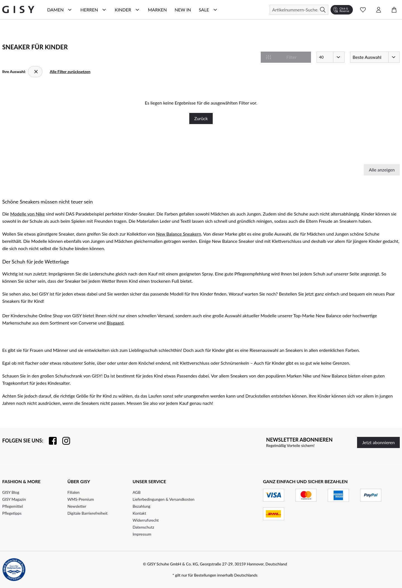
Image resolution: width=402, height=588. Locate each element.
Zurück (201, 118)
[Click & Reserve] (342, 9)
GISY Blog (10, 492)
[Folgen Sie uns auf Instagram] (63, 441)
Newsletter (77, 506)
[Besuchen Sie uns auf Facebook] (50, 441)
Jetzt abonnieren (378, 442)
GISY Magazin (14, 499)
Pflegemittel (12, 506)
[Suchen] (299, 10)
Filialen (74, 492)
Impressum (142, 534)
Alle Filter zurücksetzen (70, 71)
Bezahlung (141, 506)
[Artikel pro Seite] (330, 57)
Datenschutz (143, 527)
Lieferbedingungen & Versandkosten (164, 499)
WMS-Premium (81, 499)
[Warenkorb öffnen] (394, 9)
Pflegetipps (11, 513)
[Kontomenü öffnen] (378, 9)
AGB (137, 492)
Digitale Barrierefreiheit (88, 513)
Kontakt (139, 513)
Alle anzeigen (382, 169)
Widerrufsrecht (146, 520)
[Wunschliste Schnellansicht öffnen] (362, 9)
